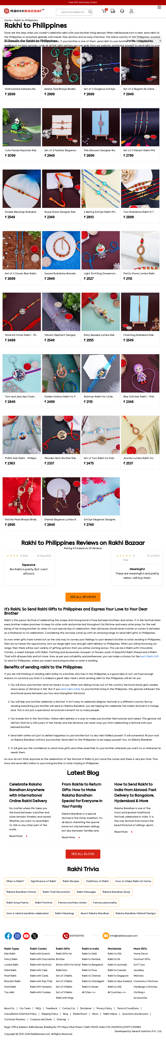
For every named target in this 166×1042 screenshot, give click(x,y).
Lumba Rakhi (11, 965)
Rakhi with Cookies (40, 992)
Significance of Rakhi (43, 881)
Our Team (25, 1008)
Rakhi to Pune (89, 970)
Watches (139, 976)
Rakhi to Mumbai (91, 959)
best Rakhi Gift (149, 656)
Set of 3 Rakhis (64, 981)
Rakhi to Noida (90, 987)
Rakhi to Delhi (89, 954)
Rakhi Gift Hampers (41, 987)
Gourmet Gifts (142, 959)
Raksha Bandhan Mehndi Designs (136, 913)
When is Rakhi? (15, 881)
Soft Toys (139, 965)
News (95, 1014)
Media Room (80, 1014)
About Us (9, 1008)
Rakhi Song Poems (17, 903)
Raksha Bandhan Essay (116, 892)
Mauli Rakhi (10, 970)
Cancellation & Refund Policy (20, 1014)
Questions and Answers (135, 1014)
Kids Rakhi (9, 954)
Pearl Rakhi (10, 976)
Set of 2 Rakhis (64, 976)
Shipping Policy (50, 1014)
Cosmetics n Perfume (146, 981)
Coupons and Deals (41, 1019)
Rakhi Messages (86, 892)
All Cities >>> (89, 992)
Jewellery (139, 970)
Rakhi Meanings (64, 913)
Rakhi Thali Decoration (56, 892)
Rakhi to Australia (117, 965)
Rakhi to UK (114, 959)
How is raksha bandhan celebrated (27, 913)
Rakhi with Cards (39, 976)
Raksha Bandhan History (21, 892)
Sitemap (61, 1019)
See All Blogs (82, 854)
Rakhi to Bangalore (92, 965)
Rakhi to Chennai (91, 976)
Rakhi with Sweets (40, 954)
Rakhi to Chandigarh (93, 981)
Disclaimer (86, 1008)
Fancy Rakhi (10, 959)
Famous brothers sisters (72, 903)
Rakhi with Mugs (65, 998)
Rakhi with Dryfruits (41, 965)
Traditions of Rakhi (97, 881)
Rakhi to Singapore (118, 976)
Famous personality (105, 903)
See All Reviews (83, 597)
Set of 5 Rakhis (64, 992)
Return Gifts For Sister (68, 965)
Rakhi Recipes (71, 881)
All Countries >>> (117, 992)
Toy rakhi (9, 992)
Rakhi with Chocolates (42, 959)
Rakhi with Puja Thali (41, 981)
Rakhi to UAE (115, 987)
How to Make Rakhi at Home (133, 881)
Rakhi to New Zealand (120, 981)
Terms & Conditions (128, 1008)
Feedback (51, 1008)
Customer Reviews (14, 1019)
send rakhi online (71, 689)
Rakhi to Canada (117, 970)
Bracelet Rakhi (12, 981)
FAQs (38, 1008)
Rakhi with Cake (38, 970)
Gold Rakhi (10, 987)
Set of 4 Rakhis (64, 987)
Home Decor (141, 954)
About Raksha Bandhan (95, 913)
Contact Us (68, 1008)
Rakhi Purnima (43, 903)
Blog (65, 1014)
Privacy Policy (104, 1008)
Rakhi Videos (110, 1014)
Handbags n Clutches (145, 987)
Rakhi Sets (61, 970)
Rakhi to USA (114, 954)
